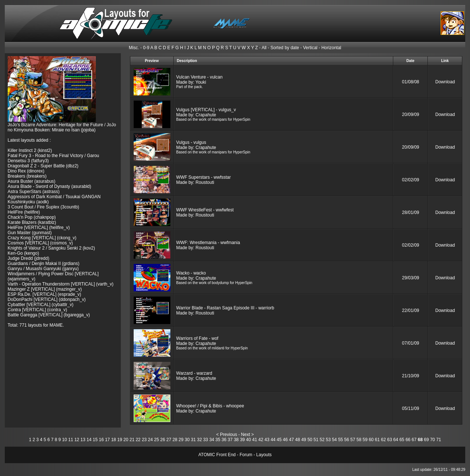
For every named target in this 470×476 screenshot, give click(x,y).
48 (297, 439)
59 (364, 439)
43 (266, 439)
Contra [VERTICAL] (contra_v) (37, 309)
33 (205, 439)
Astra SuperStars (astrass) (33, 191)
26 (162, 439)
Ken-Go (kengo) (23, 253)
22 (137, 439)
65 (402, 439)
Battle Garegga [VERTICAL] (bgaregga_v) (49, 314)
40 (248, 439)
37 (230, 439)
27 (168, 439)
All (263, 47)
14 (89, 439)
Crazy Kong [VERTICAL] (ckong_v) (42, 237)
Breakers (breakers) (27, 176)
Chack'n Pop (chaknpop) (32, 217)
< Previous (226, 434)
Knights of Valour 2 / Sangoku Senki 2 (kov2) (51, 248)
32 (199, 439)
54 (334, 439)
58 (359, 439)
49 (303, 439)
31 (193, 439)
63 (389, 439)
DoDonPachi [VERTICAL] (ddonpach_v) (47, 299)
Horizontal (331, 47)
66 (407, 439)
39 (242, 439)
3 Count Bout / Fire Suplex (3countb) (43, 207)
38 (236, 439)
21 (132, 439)
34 (211, 439)
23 (144, 439)
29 (180, 439)
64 (395, 439)
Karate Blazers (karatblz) (32, 222)
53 (328, 439)
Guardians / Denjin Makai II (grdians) (43, 263)
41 (254, 439)
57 (352, 439)
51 (316, 439)
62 (383, 439)
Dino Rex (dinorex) (26, 171)
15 (95, 439)
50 (309, 439)
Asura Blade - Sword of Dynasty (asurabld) (49, 186)
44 (273, 439)
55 (340, 439)
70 (432, 439)
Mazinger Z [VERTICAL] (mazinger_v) (45, 289)
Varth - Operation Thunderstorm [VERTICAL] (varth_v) (60, 284)
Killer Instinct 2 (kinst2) (30, 150)
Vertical (310, 47)
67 (414, 439)
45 (279, 439)
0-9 (146, 47)
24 (150, 439)
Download (445, 81)
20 (125, 439)
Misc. (134, 47)
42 (260, 439)
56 (346, 439)
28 (175, 439)
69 (426, 439)
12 (76, 439)
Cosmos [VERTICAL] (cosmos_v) (40, 243)
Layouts (264, 454)
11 (70, 439)
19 (119, 439)
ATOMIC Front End (217, 454)
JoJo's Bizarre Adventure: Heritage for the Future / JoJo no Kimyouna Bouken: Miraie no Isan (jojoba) (62, 127)
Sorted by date (284, 47)
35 (218, 439)
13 (82, 439)
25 (156, 439)
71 (438, 439)
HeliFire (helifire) (24, 212)
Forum (245, 454)
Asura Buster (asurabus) (31, 181)
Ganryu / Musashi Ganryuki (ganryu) (43, 268)
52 (322, 439)
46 (285, 439)
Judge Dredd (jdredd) (28, 258)
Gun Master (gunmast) (30, 232)
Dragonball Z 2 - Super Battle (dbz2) (43, 165)
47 (291, 439)
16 (101, 439)
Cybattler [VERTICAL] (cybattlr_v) (40, 304)
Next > (247, 434)
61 (377, 439)
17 (107, 439)
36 (223, 439)
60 (371, 439)
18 (113, 439)
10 (64, 439)
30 (187, 439)
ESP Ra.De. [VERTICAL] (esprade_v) (44, 294)
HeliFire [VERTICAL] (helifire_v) (39, 227)
